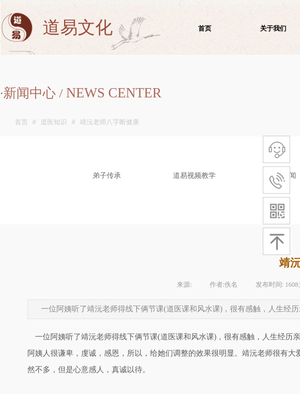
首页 (21, 122)
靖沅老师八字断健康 (109, 122)
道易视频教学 (194, 175)
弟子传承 (107, 175)
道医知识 (54, 122)
